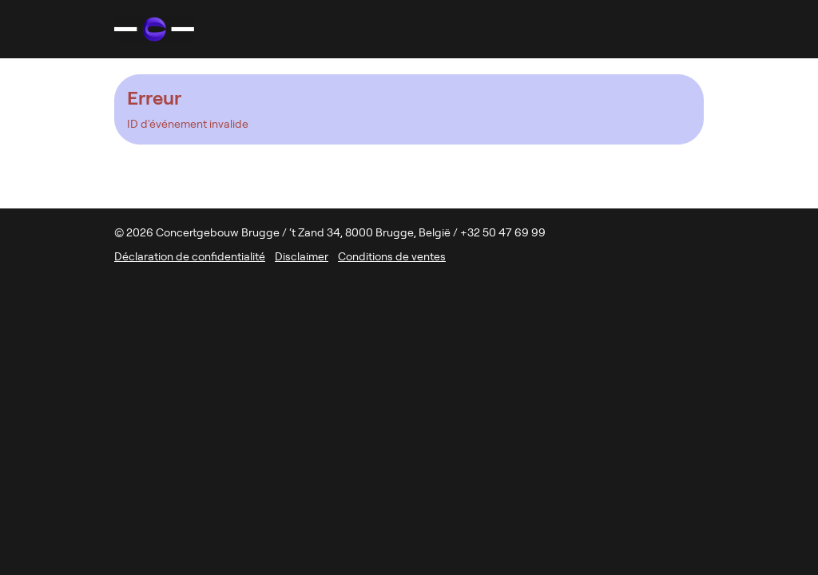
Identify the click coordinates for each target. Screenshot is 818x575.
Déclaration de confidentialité (189, 256)
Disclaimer (301, 256)
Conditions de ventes (392, 256)
